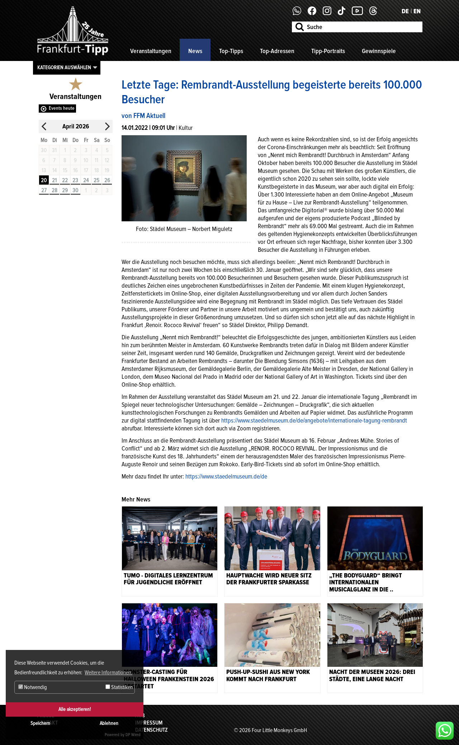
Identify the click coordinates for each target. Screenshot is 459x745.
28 (54, 190)
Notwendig (32, 687)
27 (44, 190)
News (195, 51)
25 (96, 180)
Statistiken (119, 687)
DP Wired (133, 734)
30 (75, 190)
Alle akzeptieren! (74, 709)
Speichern (40, 723)
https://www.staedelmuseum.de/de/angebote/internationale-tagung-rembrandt (314, 420)
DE (405, 11)
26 (107, 180)
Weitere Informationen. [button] (108, 672)
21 (54, 180)
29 (65, 190)
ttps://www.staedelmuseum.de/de (227, 476)
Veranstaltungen (150, 51)
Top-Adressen (277, 51)
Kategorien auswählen (64, 67)
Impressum (148, 722)
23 (75, 180)
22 (65, 180)
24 (86, 180)
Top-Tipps (231, 51)
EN (417, 11)
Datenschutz (151, 730)
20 (44, 180)
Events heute (62, 108)
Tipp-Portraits (328, 51)
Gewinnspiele (379, 51)
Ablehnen (109, 723)
